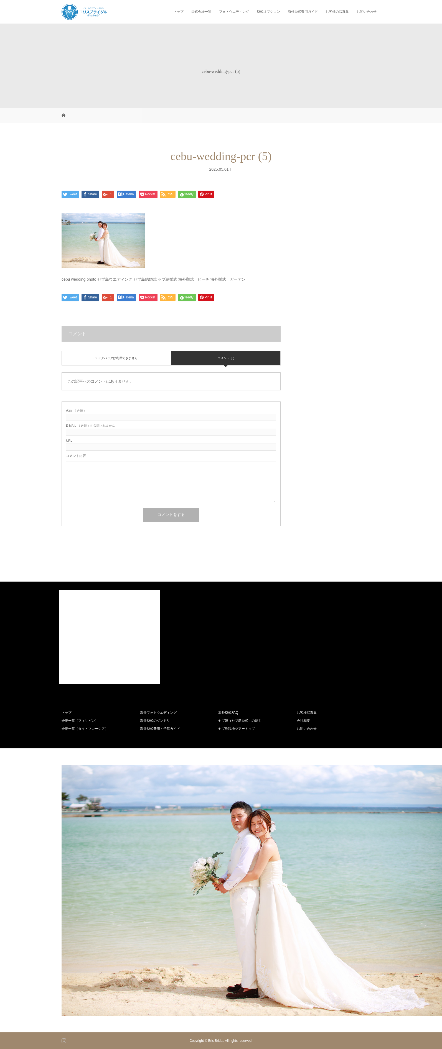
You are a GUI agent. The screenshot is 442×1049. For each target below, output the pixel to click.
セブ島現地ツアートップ (236, 729)
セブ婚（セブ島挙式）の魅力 (239, 721)
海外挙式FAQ (228, 713)
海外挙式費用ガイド (303, 12)
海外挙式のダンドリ (155, 721)
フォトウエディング (234, 12)
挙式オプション (268, 12)
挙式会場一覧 (201, 12)
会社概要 (303, 721)
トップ (179, 12)
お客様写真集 (307, 713)
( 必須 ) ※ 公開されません (90, 425)
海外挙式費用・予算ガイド (160, 729)
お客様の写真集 (337, 12)
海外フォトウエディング (158, 713)
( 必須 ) (75, 410)
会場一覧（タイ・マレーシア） (85, 729)
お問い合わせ (367, 12)
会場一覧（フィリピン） (80, 721)
